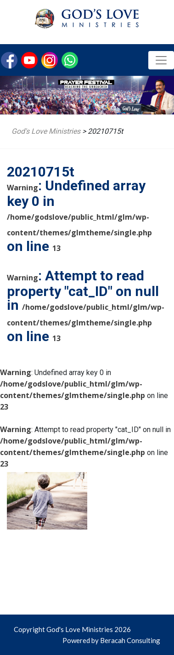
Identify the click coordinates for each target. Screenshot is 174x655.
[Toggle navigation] (161, 60)
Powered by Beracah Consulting (111, 640)
